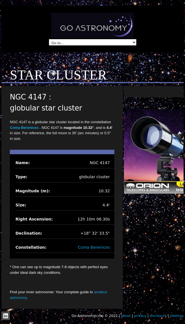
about (126, 316)
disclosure (158, 316)
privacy (140, 316)
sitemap (177, 316)
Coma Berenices (25, 127)
